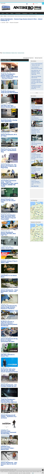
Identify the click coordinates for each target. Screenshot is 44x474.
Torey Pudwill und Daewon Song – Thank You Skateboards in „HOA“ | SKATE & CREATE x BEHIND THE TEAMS (9, 183)
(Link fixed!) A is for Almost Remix (9, 276)
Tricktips (31, 13)
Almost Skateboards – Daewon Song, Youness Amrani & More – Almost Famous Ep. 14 (21, 19)
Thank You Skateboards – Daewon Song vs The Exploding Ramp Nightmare (9, 400)
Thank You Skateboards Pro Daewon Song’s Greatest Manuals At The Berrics (9, 307)
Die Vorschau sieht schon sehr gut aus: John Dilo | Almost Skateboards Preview (9, 370)
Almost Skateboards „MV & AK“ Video (9, 135)
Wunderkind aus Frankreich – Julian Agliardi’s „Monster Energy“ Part (36, 87)
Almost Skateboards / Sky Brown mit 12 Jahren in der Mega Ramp (8, 166)
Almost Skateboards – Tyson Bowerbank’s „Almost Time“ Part (9, 291)
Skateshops (17, 13)
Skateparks (24, 13)
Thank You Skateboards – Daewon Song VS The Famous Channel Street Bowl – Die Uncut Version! (9, 76)
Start (3, 13)
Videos (12, 13)
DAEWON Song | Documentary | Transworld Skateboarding (8, 432)
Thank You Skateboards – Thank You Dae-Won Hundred (9, 91)
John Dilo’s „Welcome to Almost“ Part (7, 355)
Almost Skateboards (7, 52)
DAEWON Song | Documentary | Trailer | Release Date (7, 448)
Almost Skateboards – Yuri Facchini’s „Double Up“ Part (9, 385)
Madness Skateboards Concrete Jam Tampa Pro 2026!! (35, 183)
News (7, 13)
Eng (36, 13)
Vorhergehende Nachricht (28, 57)
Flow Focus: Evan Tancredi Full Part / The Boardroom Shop (8, 150)
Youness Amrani (21, 52)
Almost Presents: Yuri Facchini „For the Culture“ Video (8, 200)
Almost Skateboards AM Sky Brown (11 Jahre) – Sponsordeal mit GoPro (9, 340)
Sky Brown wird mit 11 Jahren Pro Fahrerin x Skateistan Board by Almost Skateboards (9, 324)
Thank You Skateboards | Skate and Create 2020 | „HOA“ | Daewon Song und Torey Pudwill (8, 217)
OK (33, 473)
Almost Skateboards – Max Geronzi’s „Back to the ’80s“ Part (9, 464)
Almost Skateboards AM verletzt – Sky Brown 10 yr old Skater (8, 416)
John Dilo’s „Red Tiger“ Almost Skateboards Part (8, 106)
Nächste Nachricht (38, 57)
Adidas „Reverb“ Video (7, 248)
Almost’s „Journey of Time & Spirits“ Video (9, 261)
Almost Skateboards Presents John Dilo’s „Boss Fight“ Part (8, 233)
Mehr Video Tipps (34, 186)
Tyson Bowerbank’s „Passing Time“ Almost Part (9, 120)
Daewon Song (14, 52)
